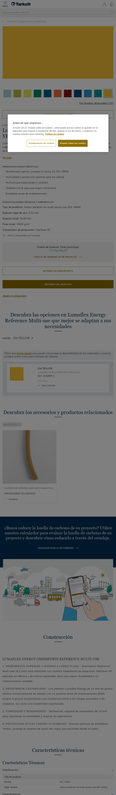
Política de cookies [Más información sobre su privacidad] (54, 134)
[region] (58, 133)
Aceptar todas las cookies (73, 143)
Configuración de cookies (41, 143)
